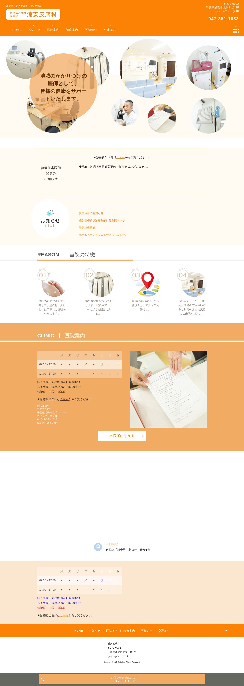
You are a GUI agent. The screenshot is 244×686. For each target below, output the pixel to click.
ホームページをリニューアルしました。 (103, 234)
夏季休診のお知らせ (91, 213)
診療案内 (129, 630)
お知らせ (94, 630)
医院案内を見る (122, 436)
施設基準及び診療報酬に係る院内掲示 (102, 220)
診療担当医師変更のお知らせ (51, 173)
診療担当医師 (87, 227)
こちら (120, 157)
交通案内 (164, 630)
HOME (78, 630)
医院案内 (112, 630)
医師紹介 (146, 630)
